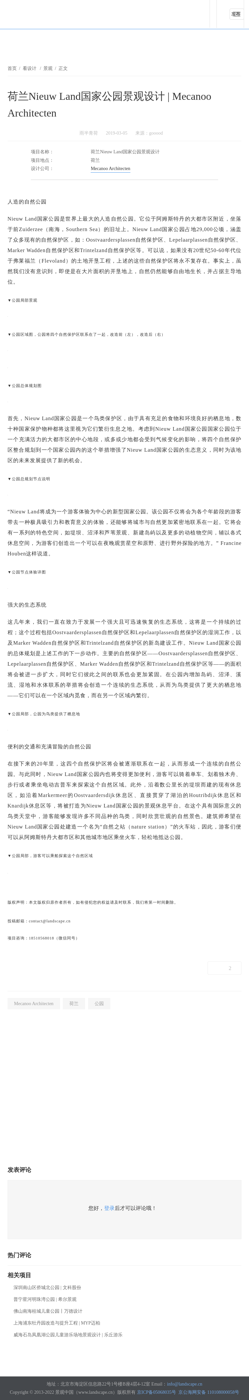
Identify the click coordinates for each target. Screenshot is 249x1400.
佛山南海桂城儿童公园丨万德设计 (47, 1311)
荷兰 (74, 1003)
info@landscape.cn (184, 1384)
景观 (48, 68)
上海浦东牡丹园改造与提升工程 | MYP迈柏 (56, 1323)
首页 (12, 68)
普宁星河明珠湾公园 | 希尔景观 (45, 1299)
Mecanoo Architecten (110, 168)
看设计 (30, 68)
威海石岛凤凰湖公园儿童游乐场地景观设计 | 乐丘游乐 (68, 1334)
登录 (109, 1208)
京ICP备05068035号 (156, 1392)
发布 (235, 13)
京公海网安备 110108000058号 (208, 1392)
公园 (99, 1003)
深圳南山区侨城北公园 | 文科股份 (47, 1287)
